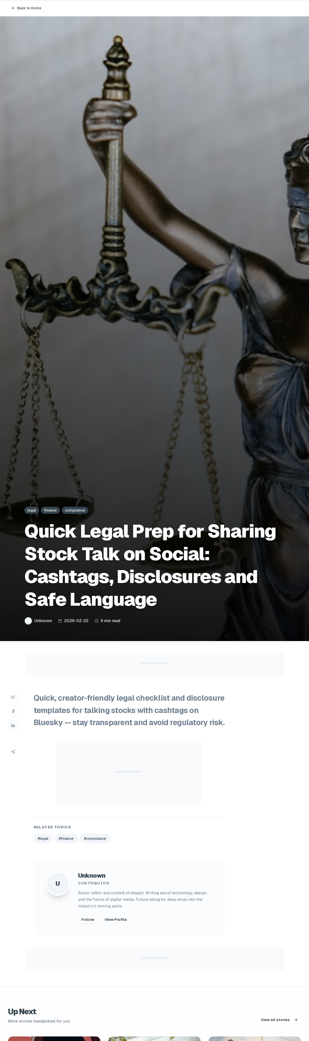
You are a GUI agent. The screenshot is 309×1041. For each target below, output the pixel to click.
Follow (87, 919)
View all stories (279, 1020)
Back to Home (26, 8)
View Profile (116, 919)
